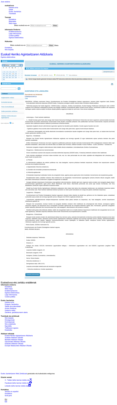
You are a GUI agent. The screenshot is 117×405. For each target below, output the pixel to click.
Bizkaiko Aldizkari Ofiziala (14, 339)
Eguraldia (8, 326)
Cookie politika (14, 35)
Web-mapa (13, 23)
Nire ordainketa (10, 324)
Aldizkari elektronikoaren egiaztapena (9, 117)
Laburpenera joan (108, 71)
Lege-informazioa (15, 33)
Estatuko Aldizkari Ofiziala (14, 343)
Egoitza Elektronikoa (16, 37)
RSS (12, 123)
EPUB (60, 75)
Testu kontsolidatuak (7, 107)
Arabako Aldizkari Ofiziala (14, 337)
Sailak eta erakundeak (13, 306)
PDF (47, 75)
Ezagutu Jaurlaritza (11, 304)
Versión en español (11, 391)
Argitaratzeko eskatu (7, 97)
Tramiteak (12, 13)
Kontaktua (12, 19)
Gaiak (11, 9)
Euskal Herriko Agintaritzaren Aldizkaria (27, 54)
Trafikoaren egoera (11, 328)
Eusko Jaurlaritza (15, 11)
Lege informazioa (11, 295)
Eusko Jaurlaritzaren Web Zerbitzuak (14, 373)
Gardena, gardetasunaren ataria (16, 312)
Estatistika (8, 330)
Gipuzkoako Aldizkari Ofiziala (15, 341)
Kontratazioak (10, 322)
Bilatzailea (12, 21)
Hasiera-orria (13, 7)
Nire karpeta (9, 49)
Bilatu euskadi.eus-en (22, 25)
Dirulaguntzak (10, 320)
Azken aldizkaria (5, 123)
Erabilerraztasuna (15, 31)
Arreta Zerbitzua (10, 308)
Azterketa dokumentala (33, 274)
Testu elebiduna (73, 75)
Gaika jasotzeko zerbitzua (9, 111)
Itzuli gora (8, 395)
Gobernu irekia (10, 310)
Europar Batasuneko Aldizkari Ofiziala (18, 345)
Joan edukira (5, 2)
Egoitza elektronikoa (8, 57)
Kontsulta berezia (6, 102)
